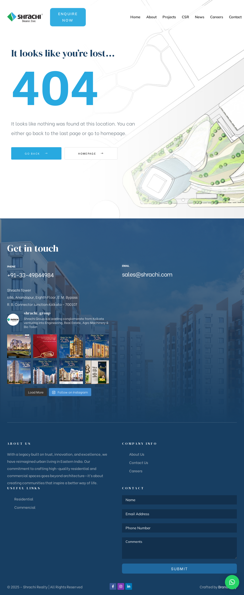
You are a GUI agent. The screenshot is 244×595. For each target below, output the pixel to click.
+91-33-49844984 (30, 274)
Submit (179, 568)
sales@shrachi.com (147, 274)
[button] (68, 9)
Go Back (36, 153)
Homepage (91, 153)
